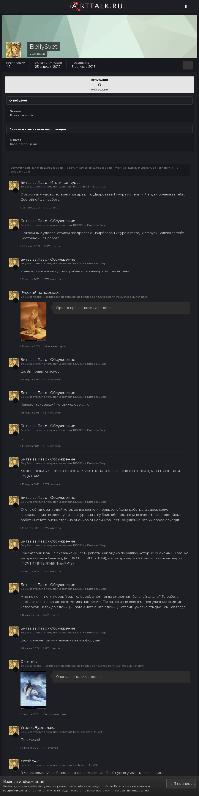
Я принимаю (183, 783)
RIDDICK (78, 225)
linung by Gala (146, 167)
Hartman (79, 186)
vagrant (121, 665)
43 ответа (51, 207)
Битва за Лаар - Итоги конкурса (114, 167)
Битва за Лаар (97, 186)
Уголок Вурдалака (38, 727)
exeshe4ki (30, 761)
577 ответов (52, 246)
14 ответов (50, 747)
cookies (78, 786)
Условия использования (132, 790)
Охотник (29, 661)
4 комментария (55, 346)
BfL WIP (98, 731)
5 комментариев (54, 714)
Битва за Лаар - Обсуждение (48, 221)
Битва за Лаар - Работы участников (68, 167)
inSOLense (122, 296)
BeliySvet (16, 167)
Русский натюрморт (40, 292)
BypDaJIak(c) (81, 731)
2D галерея (140, 296)
